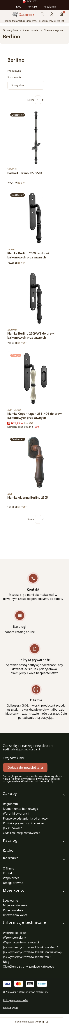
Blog (6, 962)
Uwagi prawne (13, 883)
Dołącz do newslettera (25, 767)
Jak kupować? (12, 828)
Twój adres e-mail (13, 758)
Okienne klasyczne (53, 30)
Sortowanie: (14, 77)
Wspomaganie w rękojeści (21, 942)
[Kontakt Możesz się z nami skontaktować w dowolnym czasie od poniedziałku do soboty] (33, 586)
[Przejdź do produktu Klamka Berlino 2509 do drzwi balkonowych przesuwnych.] (36, 218)
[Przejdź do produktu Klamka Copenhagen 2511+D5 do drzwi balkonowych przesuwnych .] (36, 378)
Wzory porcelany (14, 937)
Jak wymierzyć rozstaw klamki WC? (27, 957)
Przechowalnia (13, 910)
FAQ (18, 6)
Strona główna (10, 30)
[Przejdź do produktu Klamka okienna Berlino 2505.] (36, 462)
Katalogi (8, 850)
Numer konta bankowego (20, 809)
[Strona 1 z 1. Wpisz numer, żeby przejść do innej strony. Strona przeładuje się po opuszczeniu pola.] (38, 99)
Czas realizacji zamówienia (21, 833)
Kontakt (32, 6)
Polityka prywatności (15, 1000)
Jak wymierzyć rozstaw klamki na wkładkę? (32, 952)
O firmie (8, 868)
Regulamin (49, 6)
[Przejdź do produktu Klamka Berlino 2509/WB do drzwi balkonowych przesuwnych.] (36, 298)
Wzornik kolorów (14, 933)
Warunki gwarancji (16, 813)
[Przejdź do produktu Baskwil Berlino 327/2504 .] (36, 138)
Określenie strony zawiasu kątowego (28, 966)
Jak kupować (10, 1007)
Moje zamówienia (15, 905)
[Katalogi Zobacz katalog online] (19, 621)
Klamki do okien (31, 30)
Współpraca (11, 878)
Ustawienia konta (15, 915)
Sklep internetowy (30, 1021)
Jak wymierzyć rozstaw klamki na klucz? (30, 947)
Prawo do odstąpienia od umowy (25, 818)
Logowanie (10, 900)
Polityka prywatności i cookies (24, 823)
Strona (30, 100)
